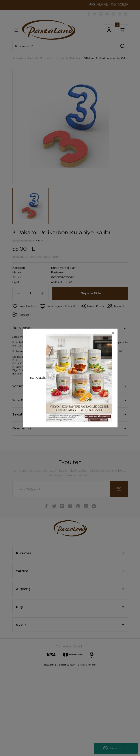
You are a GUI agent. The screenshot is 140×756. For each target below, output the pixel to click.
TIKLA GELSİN (37, 377)
